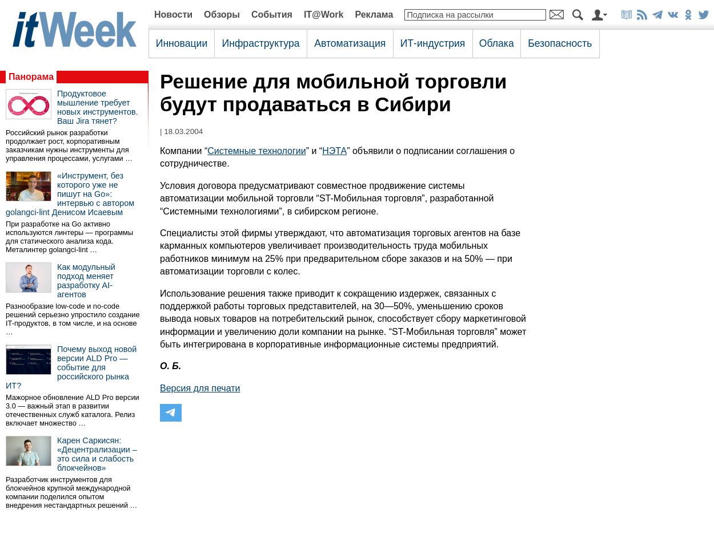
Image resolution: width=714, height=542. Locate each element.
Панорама (31, 77)
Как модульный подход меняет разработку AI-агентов (86, 280)
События (271, 14)
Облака (496, 43)
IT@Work (324, 14)
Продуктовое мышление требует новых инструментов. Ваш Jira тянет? (97, 107)
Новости (173, 14)
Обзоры (222, 14)
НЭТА (334, 151)
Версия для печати (200, 388)
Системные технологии (256, 151)
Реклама (374, 14)
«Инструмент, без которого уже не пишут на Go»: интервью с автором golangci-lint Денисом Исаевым (70, 194)
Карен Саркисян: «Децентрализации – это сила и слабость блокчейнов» (97, 454)
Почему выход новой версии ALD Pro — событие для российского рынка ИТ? (71, 367)
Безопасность (560, 43)
